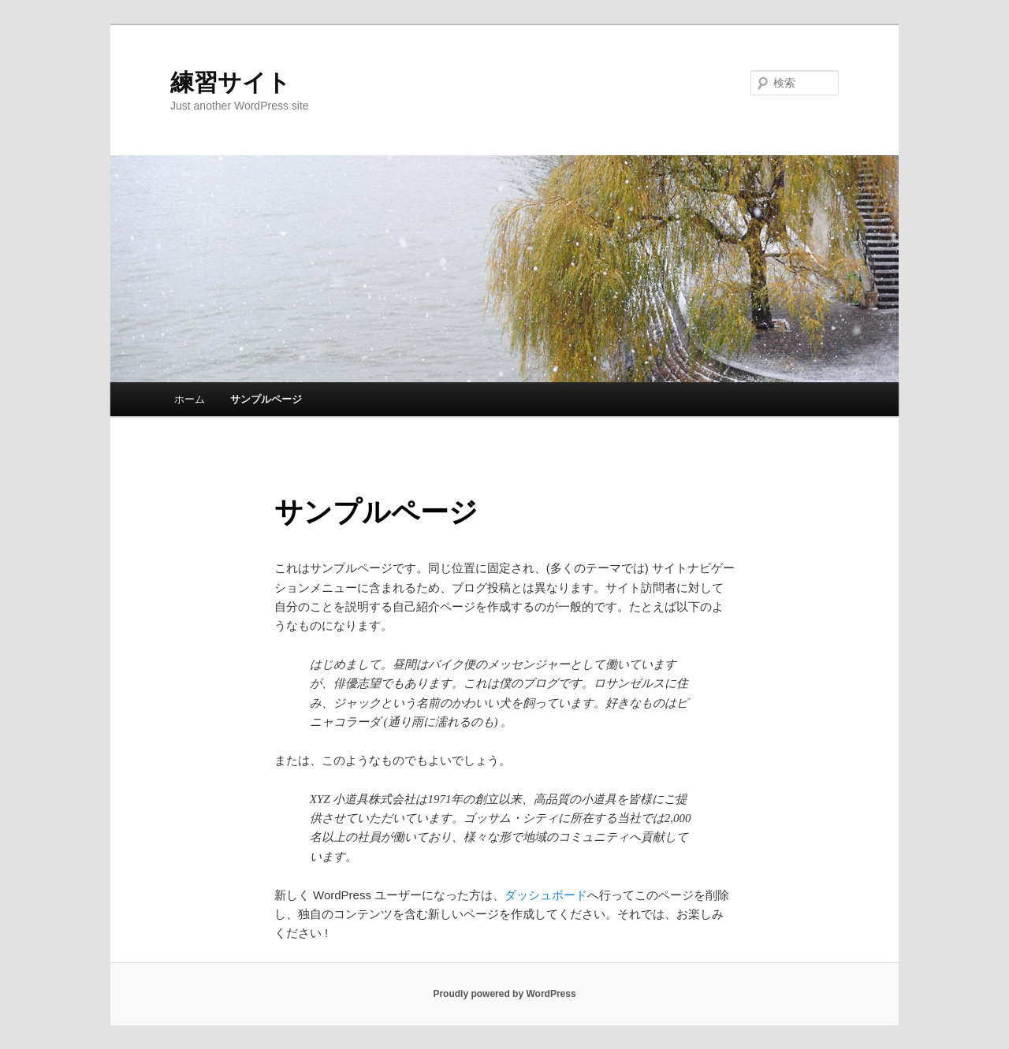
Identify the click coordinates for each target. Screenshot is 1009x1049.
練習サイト (230, 82)
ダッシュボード (545, 895)
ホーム (189, 399)
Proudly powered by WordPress (504, 993)
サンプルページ (266, 399)
